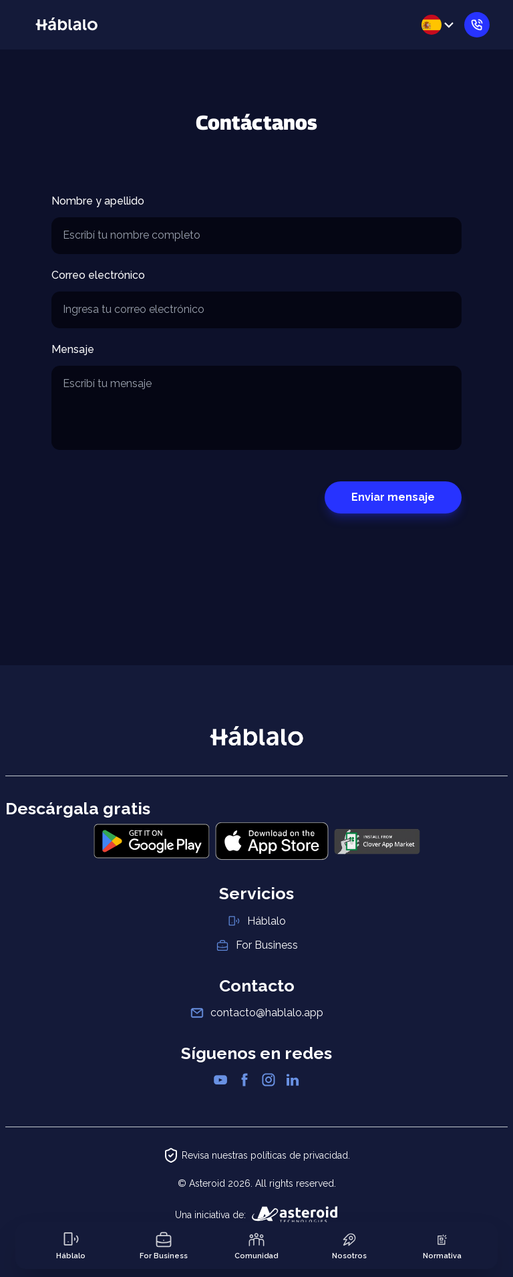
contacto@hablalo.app (266, 1012)
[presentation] (152, 497)
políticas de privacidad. (300, 1155)
